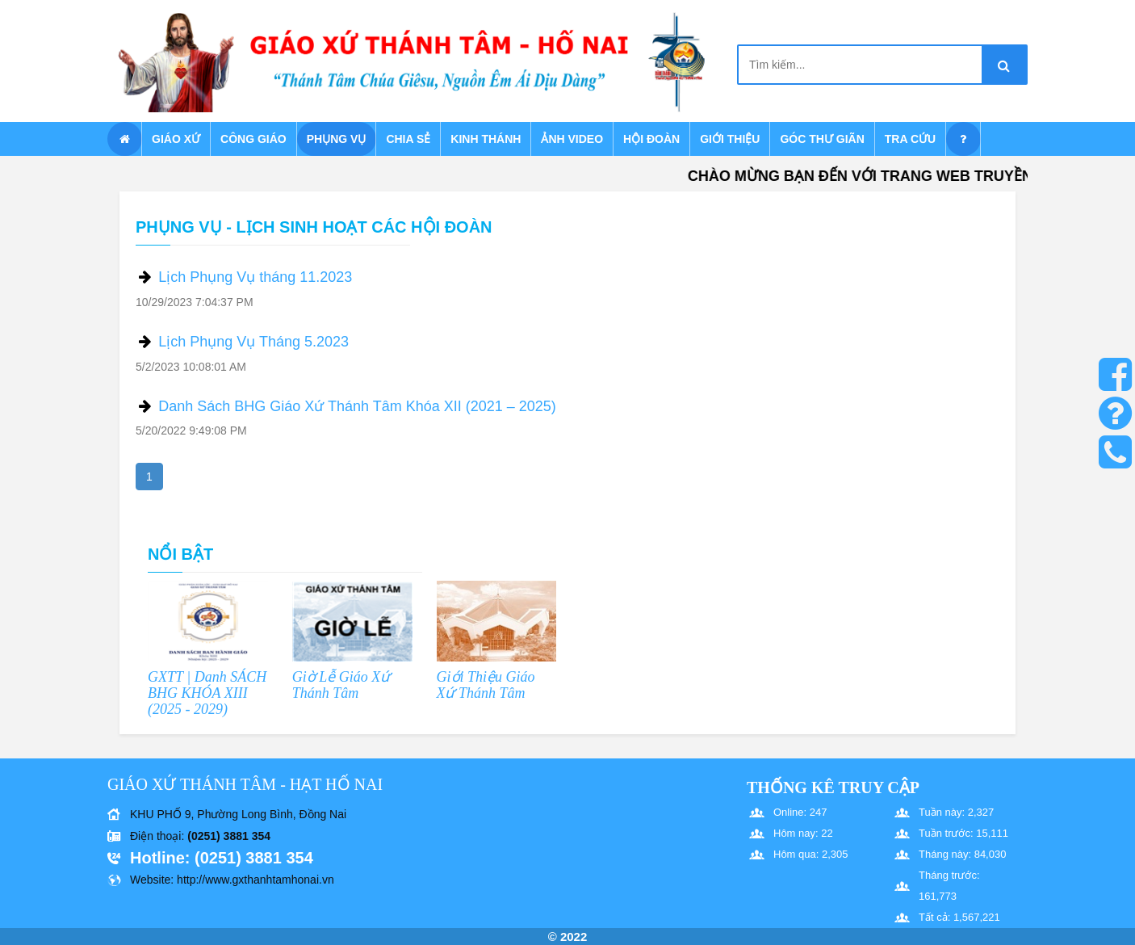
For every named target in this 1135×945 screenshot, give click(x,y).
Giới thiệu (730, 138)
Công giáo (253, 138)
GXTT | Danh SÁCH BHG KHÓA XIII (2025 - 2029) (207, 693)
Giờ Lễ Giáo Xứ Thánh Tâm (341, 685)
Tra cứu (910, 138)
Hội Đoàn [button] (651, 138)
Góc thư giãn (822, 138)
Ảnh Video (572, 138)
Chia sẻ (408, 138)
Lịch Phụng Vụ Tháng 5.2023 (253, 342)
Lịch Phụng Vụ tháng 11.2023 (255, 277)
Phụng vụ (336, 138)
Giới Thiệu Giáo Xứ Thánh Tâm (486, 685)
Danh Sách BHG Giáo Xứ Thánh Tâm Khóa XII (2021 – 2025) (357, 406)
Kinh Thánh (485, 138)
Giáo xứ (176, 138)
